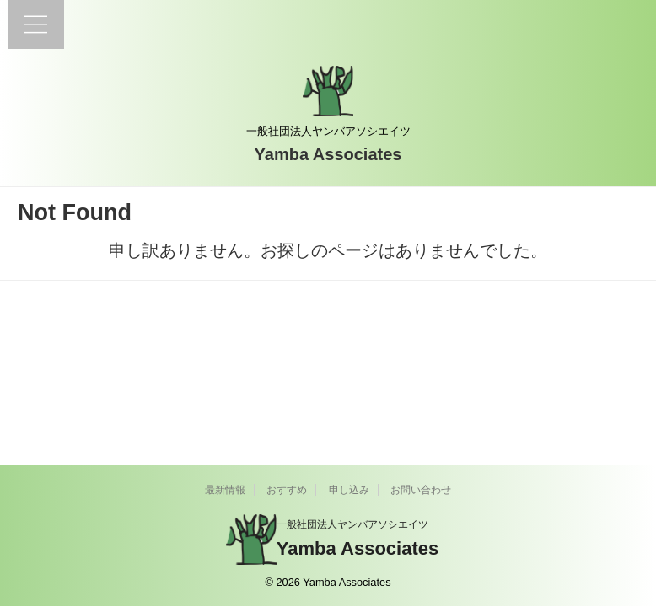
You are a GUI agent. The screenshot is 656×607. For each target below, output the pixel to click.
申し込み (349, 490)
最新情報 (225, 490)
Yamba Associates (328, 154)
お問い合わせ (420, 490)
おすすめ (286, 490)
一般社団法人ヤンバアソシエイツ (352, 524)
